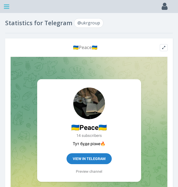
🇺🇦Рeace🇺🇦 (85, 47)
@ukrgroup (88, 23)
